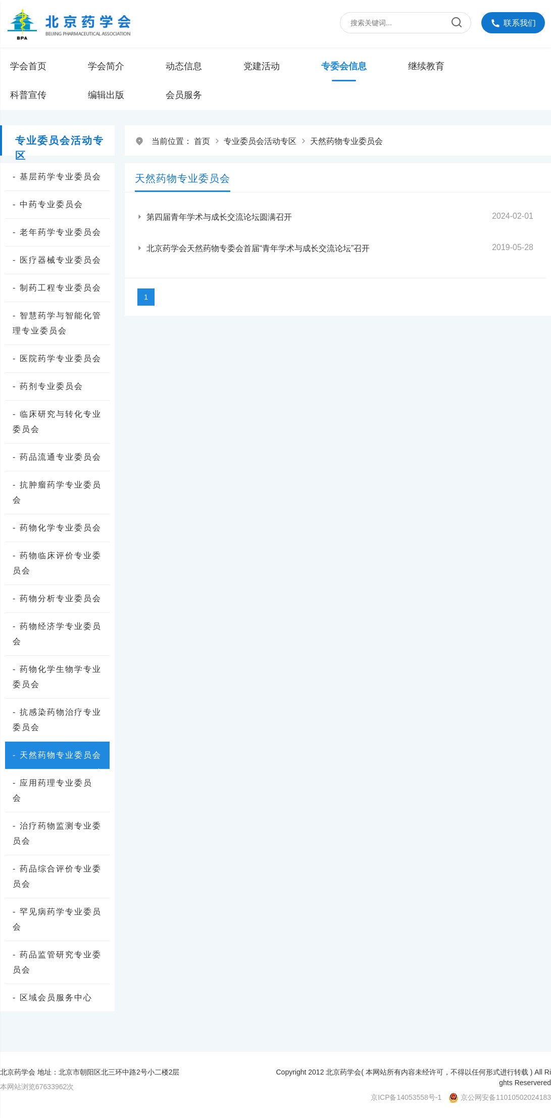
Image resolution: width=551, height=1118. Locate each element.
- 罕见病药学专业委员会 (57, 919)
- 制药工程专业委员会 (57, 287)
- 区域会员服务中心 (52, 997)
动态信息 (184, 66)
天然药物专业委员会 (346, 141)
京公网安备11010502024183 (506, 1097)
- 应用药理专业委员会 (52, 790)
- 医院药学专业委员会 (57, 358)
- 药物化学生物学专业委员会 (57, 677)
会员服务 (184, 95)
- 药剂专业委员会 (48, 386)
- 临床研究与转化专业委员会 (57, 421)
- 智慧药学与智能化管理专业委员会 (57, 323)
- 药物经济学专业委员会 (57, 634)
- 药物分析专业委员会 (57, 598)
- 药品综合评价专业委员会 (57, 876)
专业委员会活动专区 (260, 141)
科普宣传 (28, 95)
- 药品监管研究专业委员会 (57, 962)
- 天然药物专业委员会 (59, 757)
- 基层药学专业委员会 (57, 176)
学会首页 (28, 66)
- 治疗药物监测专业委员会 (57, 833)
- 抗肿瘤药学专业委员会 (57, 492)
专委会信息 (344, 66)
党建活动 (261, 66)
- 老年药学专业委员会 (57, 232)
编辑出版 (106, 95)
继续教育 (426, 66)
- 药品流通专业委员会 (57, 457)
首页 (202, 141)
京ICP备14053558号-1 (406, 1097)
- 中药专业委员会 (48, 204)
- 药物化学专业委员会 (57, 527)
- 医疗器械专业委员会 (57, 260)
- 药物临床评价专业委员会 (57, 563)
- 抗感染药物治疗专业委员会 (57, 720)
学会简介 (106, 66)
